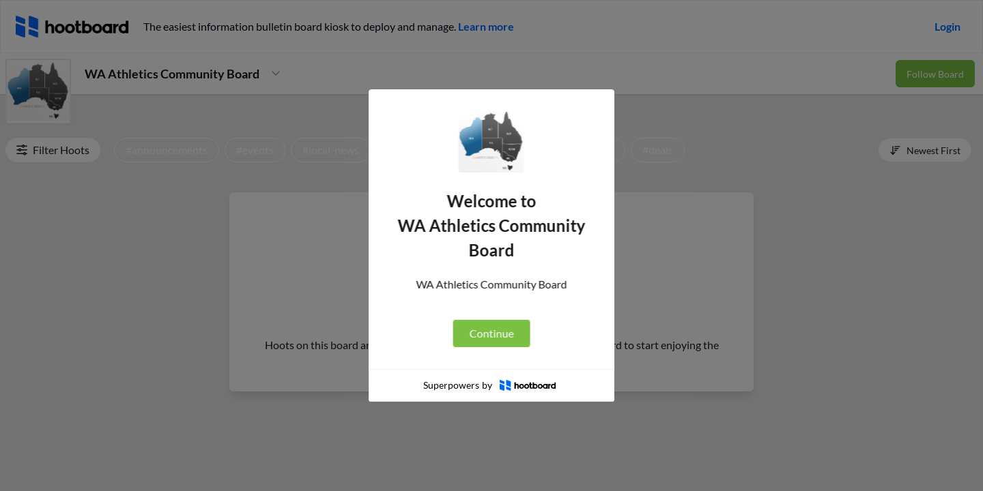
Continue (490, 333)
